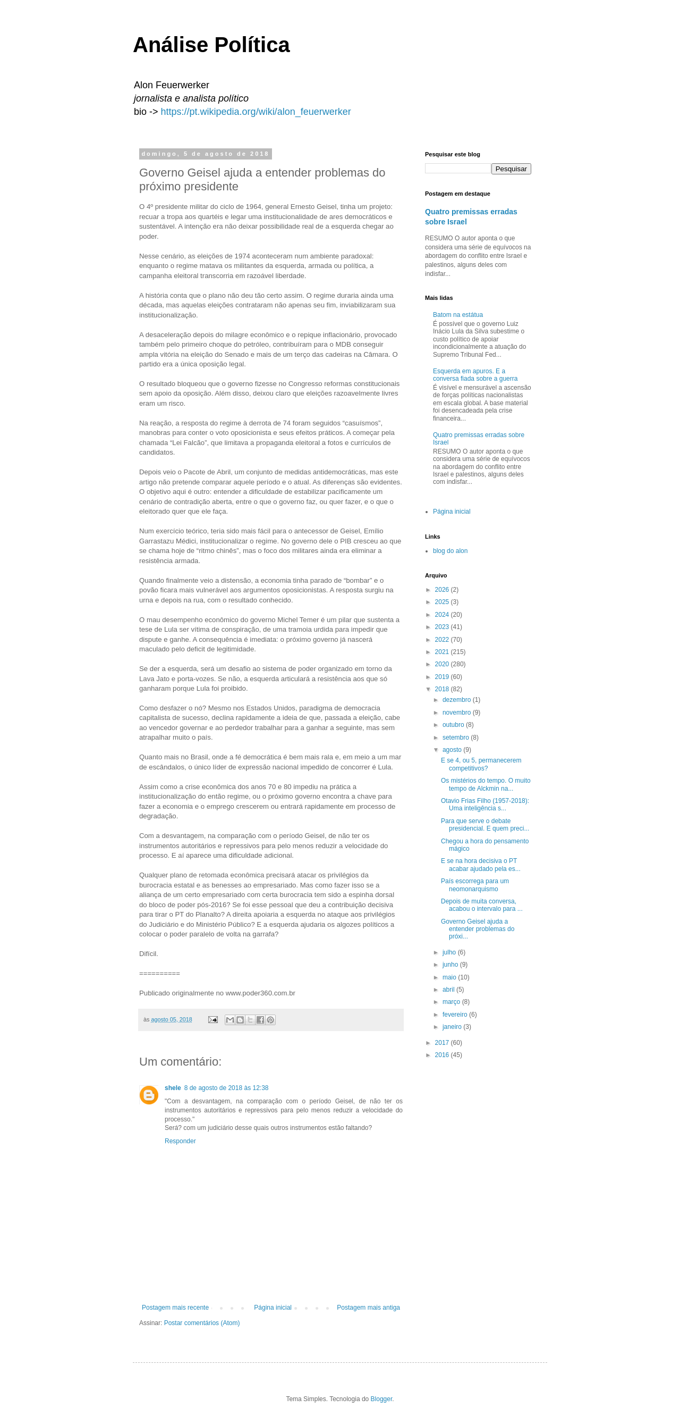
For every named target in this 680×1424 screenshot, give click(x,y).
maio (450, 977)
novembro (458, 712)
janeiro (453, 1027)
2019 (443, 677)
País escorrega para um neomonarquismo (475, 884)
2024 (443, 614)
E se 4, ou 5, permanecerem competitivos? (481, 764)
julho (450, 952)
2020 (443, 664)
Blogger (382, 1399)
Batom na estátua (458, 315)
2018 (443, 689)
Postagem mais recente (175, 1307)
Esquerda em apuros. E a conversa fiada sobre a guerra (475, 374)
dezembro (458, 699)
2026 (443, 589)
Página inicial (273, 1307)
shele (173, 1088)
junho (451, 964)
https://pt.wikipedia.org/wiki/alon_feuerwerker (256, 111)
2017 (443, 1042)
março (452, 1002)
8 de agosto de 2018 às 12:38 (226, 1088)
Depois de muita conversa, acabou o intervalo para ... (482, 905)
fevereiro (456, 1014)
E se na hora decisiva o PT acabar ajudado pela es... (481, 864)
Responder (180, 1141)
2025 (443, 602)
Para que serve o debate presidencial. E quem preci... (485, 824)
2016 (443, 1055)
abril (449, 989)
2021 (443, 652)
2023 (443, 627)
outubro (454, 724)
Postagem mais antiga (368, 1307)
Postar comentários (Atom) (202, 1323)
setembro (457, 737)
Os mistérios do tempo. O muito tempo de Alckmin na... (486, 784)
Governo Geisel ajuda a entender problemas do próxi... (477, 929)
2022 (443, 639)
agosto (453, 749)
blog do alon (450, 551)
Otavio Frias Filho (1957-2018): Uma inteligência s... (485, 804)
